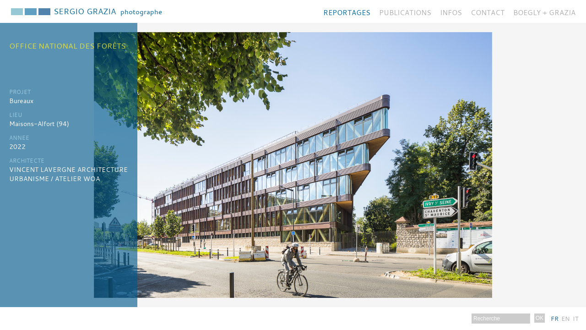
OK (539, 318)
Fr (555, 318)
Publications (405, 12)
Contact (488, 12)
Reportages (346, 12)
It (576, 318)
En (565, 318)
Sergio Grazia (108, 11)
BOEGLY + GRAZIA (544, 12)
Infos (451, 12)
